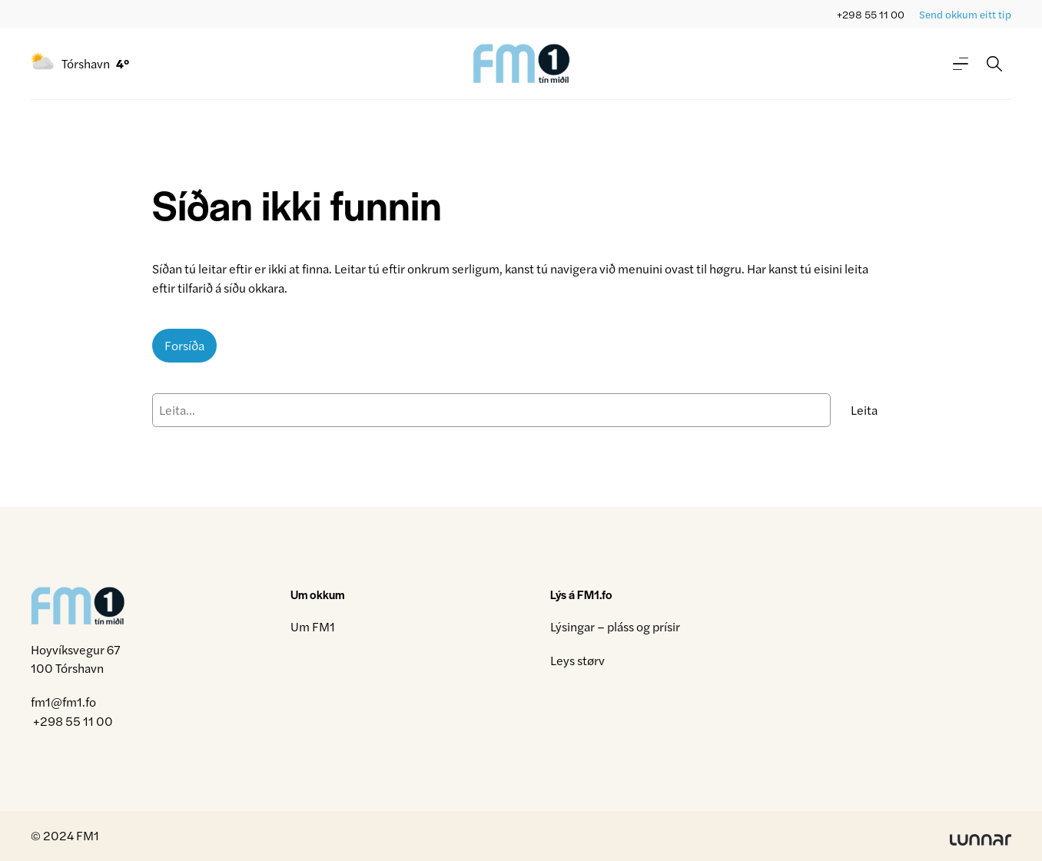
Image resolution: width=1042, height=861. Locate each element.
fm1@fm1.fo (63, 701)
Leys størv (577, 660)
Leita (864, 410)
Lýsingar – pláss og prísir (615, 626)
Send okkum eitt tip (965, 14)
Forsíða (184, 345)
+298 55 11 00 (870, 14)
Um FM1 (312, 626)
